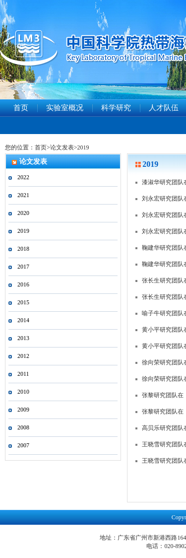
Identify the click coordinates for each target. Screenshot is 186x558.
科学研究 (116, 108)
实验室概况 (64, 108)
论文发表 (62, 147)
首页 (20, 108)
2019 (83, 147)
